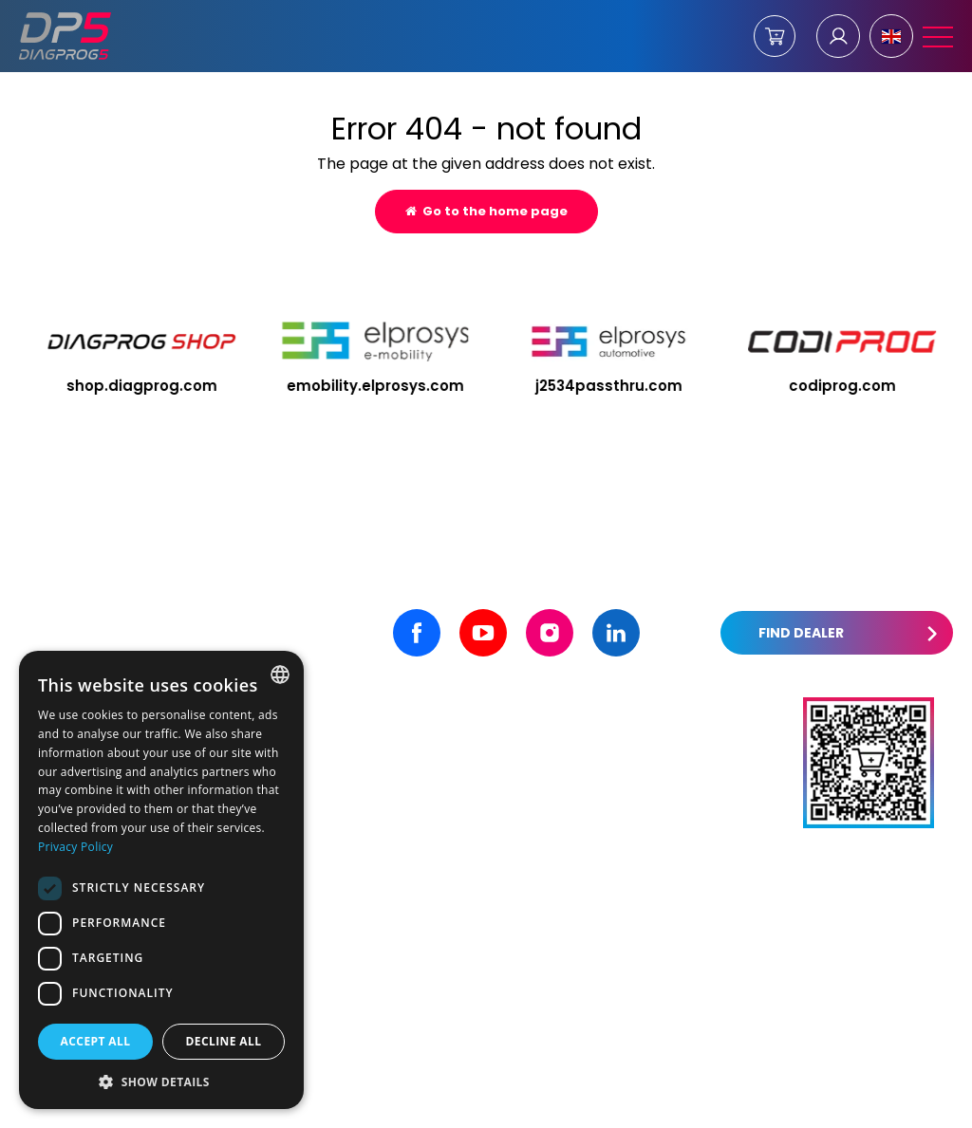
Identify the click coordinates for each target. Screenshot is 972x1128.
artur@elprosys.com (664, 812)
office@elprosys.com (666, 751)
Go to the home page (486, 211)
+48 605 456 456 (393, 781)
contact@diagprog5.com (682, 781)
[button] (161, 1081)
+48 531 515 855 (388, 751)
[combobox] (280, 674)
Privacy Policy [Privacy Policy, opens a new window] (75, 847)
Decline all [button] (224, 1041)
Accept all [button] (96, 1041)
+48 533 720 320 (393, 842)
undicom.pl (905, 1105)
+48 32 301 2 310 (390, 812)
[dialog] (161, 880)
